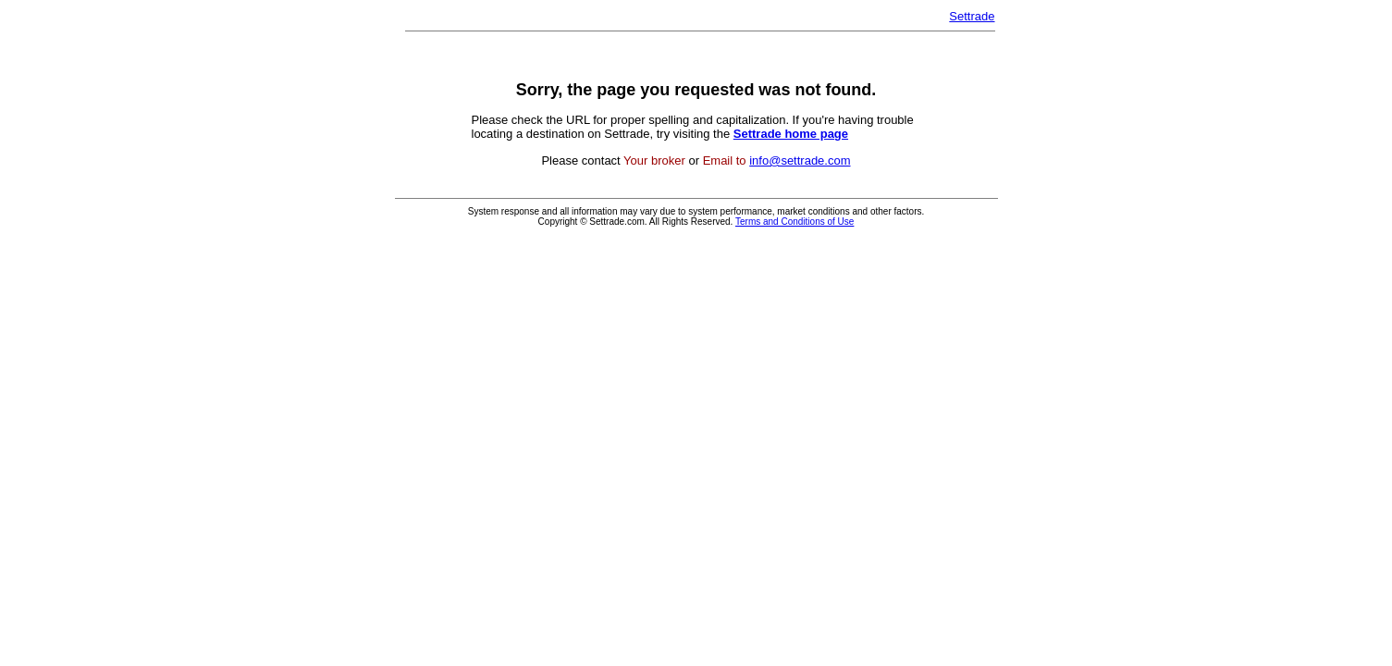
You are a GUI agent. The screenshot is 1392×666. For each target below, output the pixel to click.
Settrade (971, 16)
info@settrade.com (799, 160)
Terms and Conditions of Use (794, 221)
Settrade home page (790, 134)
